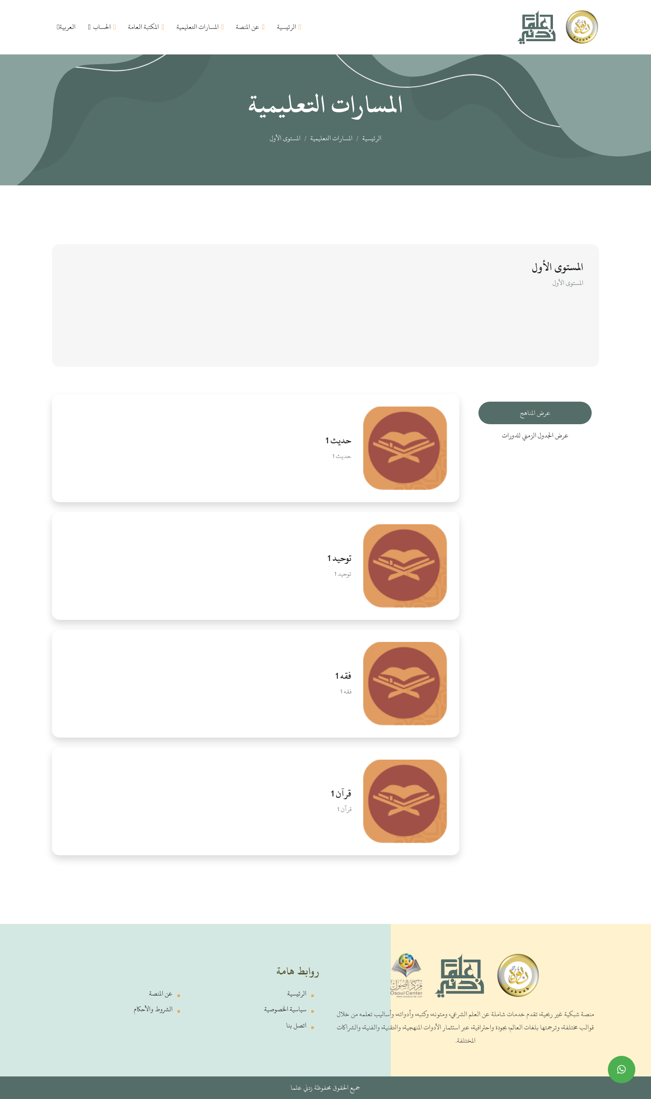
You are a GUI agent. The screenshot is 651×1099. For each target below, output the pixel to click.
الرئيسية (289, 27)
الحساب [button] (102, 27)
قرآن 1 (341, 793)
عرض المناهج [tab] (535, 413)
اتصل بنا (296, 1025)
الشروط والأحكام (153, 1009)
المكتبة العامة (146, 27)
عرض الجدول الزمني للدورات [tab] (535, 435)
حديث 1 (338, 440)
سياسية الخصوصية (285, 1009)
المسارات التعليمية (200, 27)
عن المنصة (250, 27)
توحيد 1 (339, 558)
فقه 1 (343, 676)
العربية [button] (66, 27)
